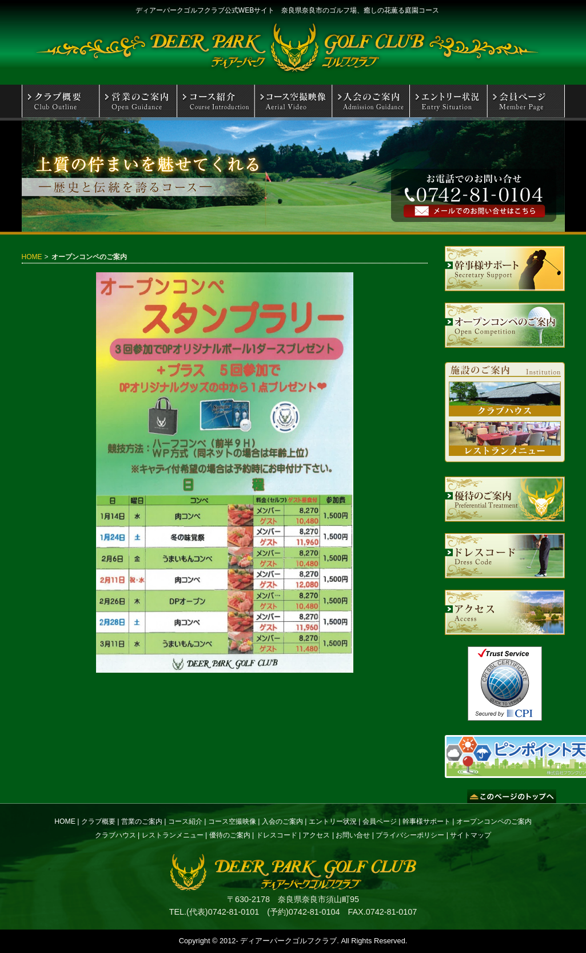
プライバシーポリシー (410, 835)
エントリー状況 (333, 821)
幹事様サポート (426, 821)
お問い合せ (353, 835)
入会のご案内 (282, 821)
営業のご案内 (141, 821)
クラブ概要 (98, 821)
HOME (32, 257)
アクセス (316, 835)
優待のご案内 (229, 835)
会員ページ (379, 821)
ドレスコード (276, 835)
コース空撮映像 (232, 821)
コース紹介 (185, 821)
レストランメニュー (173, 835)
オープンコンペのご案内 (494, 821)
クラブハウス (115, 835)
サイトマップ (470, 835)
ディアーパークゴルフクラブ (288, 940)
